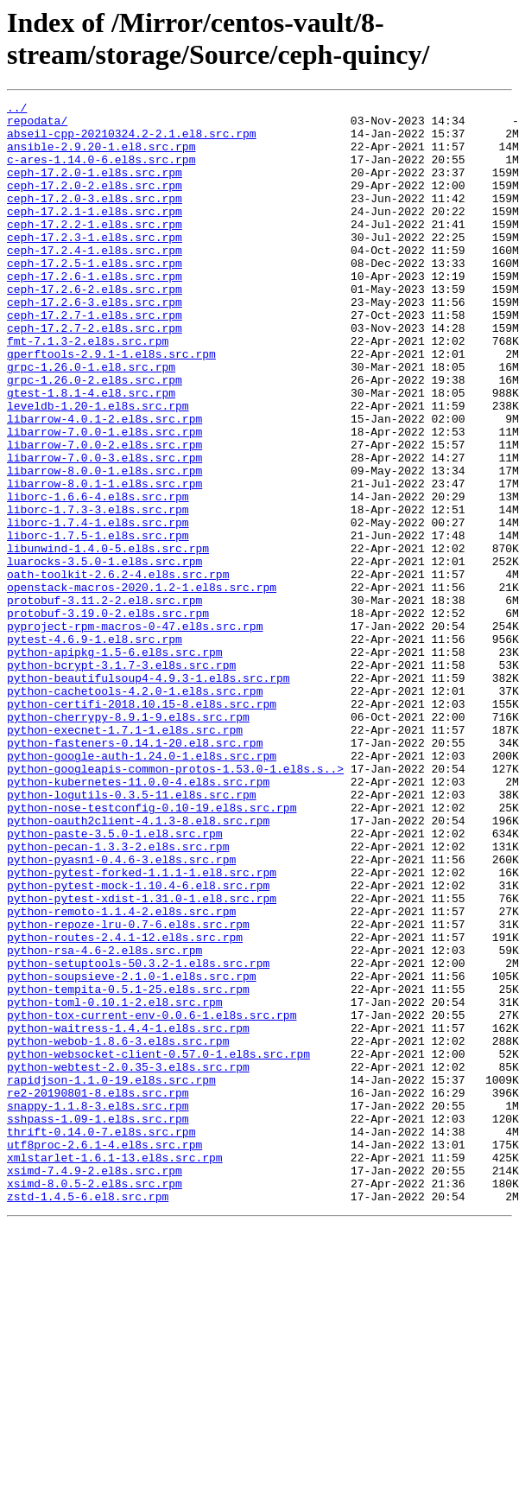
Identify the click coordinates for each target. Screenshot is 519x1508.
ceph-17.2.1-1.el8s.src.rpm (94, 234)
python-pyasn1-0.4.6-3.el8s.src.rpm (121, 1012)
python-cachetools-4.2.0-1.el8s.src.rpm (135, 810)
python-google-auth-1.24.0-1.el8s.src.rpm (141, 887)
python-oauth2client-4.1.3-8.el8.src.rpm (138, 965)
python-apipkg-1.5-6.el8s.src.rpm (115, 763)
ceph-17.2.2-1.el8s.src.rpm (94, 250)
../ (17, 110)
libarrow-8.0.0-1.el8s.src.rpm (104, 545)
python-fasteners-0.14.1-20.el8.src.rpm (135, 872)
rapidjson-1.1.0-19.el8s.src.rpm (111, 1276)
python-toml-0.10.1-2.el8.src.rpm (115, 1183)
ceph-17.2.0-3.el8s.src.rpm (94, 218)
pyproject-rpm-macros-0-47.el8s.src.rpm (135, 732)
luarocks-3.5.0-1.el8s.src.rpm (104, 654)
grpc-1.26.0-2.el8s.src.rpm (94, 436)
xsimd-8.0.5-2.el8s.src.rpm (94, 1401)
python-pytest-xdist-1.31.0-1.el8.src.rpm (141, 1058)
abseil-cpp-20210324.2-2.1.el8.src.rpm (131, 141)
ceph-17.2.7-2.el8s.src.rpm (94, 374)
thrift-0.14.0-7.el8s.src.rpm (101, 1338)
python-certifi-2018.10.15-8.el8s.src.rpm (141, 825)
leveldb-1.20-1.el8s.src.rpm (98, 467)
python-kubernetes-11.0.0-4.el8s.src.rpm (138, 918)
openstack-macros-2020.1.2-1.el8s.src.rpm (141, 685)
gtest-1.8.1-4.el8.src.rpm (91, 452)
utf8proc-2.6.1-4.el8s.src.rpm (104, 1354)
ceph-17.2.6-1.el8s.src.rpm (94, 312)
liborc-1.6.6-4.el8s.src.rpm (98, 576)
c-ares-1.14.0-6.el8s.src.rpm (101, 172)
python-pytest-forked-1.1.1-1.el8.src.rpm (141, 1027)
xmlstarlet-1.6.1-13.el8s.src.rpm (115, 1370)
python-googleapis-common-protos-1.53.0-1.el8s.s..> (175, 903)
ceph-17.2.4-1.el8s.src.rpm (94, 281)
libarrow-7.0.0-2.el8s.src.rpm (104, 514)
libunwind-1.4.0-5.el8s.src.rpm (108, 638)
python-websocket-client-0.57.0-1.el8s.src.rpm (158, 1245)
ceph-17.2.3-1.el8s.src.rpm (94, 265)
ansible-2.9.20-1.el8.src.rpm (101, 156)
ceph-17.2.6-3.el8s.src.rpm (94, 343)
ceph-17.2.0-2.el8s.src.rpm (94, 203)
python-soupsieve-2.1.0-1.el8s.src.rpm (131, 1152)
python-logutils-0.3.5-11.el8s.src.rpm (131, 934)
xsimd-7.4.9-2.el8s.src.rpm (94, 1385)
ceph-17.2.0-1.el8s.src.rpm (94, 187)
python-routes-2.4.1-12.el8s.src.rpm (125, 1105)
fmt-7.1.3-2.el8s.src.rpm (87, 390)
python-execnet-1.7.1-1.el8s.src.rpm (125, 856)
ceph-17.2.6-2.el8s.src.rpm (94, 327)
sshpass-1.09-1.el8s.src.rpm (98, 1323)
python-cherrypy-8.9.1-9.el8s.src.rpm (128, 841)
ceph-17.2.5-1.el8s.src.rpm (94, 296)
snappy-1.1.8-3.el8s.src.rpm (98, 1307)
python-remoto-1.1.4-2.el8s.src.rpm (121, 1074)
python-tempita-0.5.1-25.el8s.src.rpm (128, 1167)
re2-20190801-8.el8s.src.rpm (98, 1292)
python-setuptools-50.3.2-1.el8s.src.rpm (138, 1136)
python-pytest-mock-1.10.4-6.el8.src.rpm (138, 1043)
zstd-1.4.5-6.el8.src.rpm (87, 1416)
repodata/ (37, 125)
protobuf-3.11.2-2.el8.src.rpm (104, 701)
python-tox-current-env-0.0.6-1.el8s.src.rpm (151, 1198)
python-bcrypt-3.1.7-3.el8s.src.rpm (121, 778)
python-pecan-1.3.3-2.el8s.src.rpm (118, 996)
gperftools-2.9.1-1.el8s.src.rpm (111, 405)
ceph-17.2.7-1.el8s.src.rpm (94, 358)
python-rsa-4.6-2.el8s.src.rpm (104, 1121)
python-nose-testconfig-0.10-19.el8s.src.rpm (151, 950)
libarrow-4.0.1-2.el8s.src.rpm (104, 483)
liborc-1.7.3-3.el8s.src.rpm (98, 592)
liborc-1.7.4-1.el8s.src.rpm (98, 607)
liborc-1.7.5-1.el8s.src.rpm (98, 623)
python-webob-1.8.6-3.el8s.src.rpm (118, 1230)
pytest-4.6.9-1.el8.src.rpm (94, 747)
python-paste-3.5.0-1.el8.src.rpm (115, 981)
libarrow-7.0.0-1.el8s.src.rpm (104, 498)
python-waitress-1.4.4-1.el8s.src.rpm (128, 1214)
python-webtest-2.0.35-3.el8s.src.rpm (128, 1261)
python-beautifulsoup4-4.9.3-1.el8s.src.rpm (148, 794)
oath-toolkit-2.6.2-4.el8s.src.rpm (118, 670)
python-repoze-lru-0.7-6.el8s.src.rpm (128, 1090)
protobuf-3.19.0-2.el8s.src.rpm (108, 716)
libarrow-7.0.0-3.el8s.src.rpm (104, 530)
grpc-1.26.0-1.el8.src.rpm (91, 421)
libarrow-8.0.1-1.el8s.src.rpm (104, 561)
